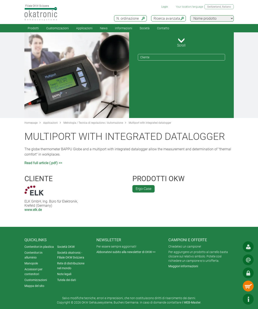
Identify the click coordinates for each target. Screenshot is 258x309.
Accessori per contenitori (33, 271)
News (104, 28)
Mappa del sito (34, 286)
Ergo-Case (143, 189)
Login (164, 6)
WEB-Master (192, 302)
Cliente (144, 57)
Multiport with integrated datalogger (150, 122)
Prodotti (33, 28)
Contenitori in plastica (39, 246)
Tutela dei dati (66, 280)
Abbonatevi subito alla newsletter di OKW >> (125, 252)
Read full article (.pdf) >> (43, 163)
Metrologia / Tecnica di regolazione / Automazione (93, 122)
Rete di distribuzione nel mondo (70, 266)
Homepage (31, 122)
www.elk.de (33, 210)
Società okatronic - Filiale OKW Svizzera (70, 255)
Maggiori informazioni (183, 266)
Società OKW (66, 246)
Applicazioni (84, 28)
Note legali (64, 274)
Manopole (31, 263)
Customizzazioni (57, 28)
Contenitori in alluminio (33, 255)
